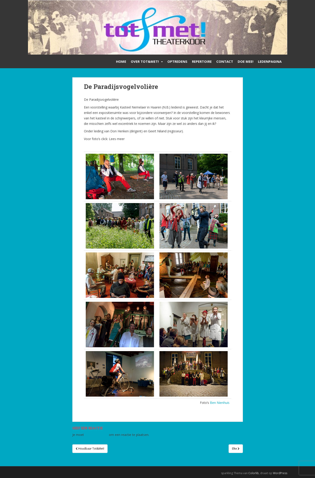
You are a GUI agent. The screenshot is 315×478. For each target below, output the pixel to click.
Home (121, 61)
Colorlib (253, 473)
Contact (224, 61)
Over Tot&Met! (145, 61)
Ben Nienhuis (219, 402)
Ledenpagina (270, 61)
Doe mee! (245, 61)
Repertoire (202, 61)
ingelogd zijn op (96, 435)
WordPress (280, 473)
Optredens (177, 61)
